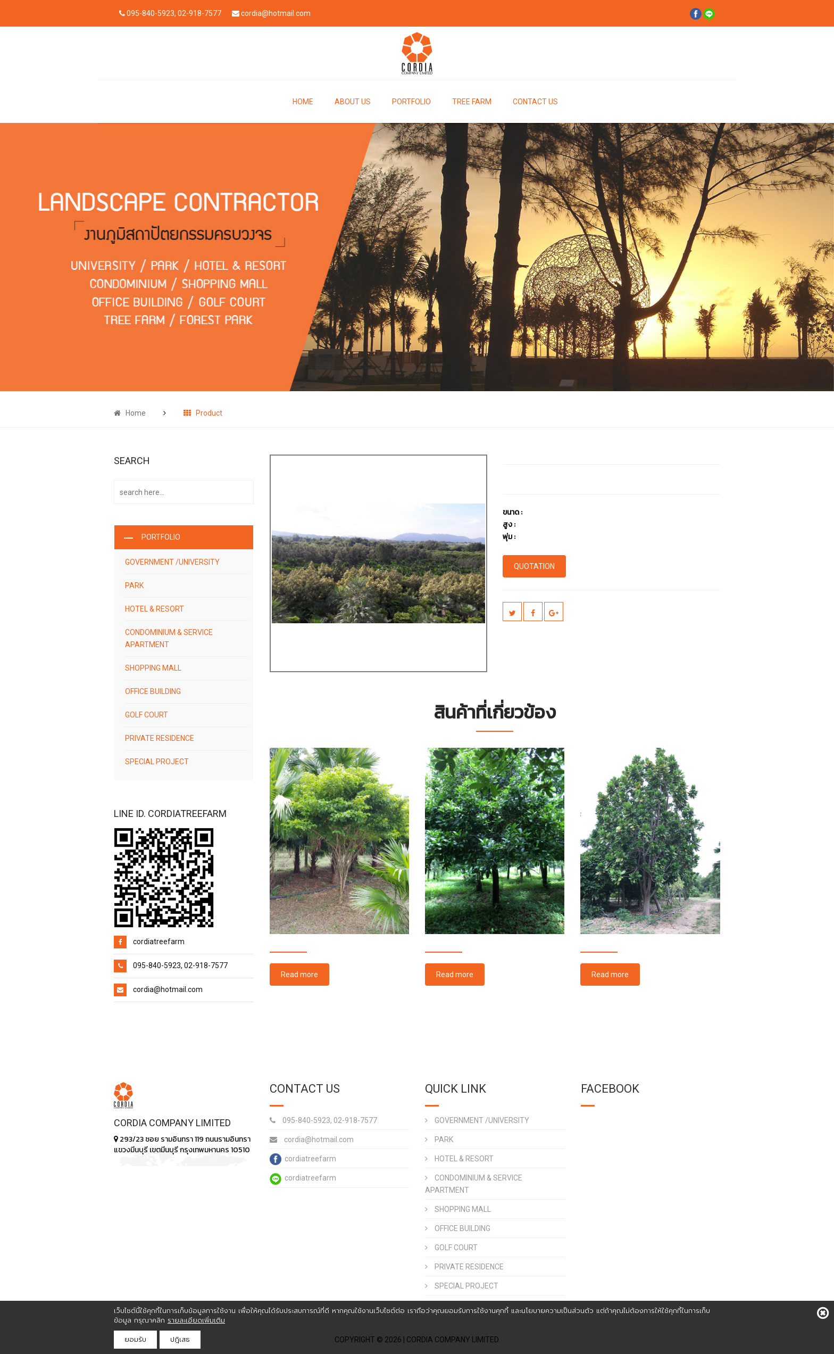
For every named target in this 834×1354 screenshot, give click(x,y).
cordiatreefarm (303, 1159)
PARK (134, 585)
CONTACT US (535, 101)
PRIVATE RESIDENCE (159, 738)
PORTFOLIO (411, 101)
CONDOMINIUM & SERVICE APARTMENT (169, 638)
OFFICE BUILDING (153, 691)
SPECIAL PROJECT (157, 761)
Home (130, 413)
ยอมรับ (135, 1339)
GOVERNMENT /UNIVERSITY (172, 562)
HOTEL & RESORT (154, 609)
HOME (303, 101)
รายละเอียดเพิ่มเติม (196, 1320)
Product (203, 413)
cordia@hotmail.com (312, 1139)
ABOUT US (353, 101)
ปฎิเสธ (180, 1339)
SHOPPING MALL (153, 668)
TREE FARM (471, 101)
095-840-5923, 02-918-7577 (323, 1120)
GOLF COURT (146, 715)
